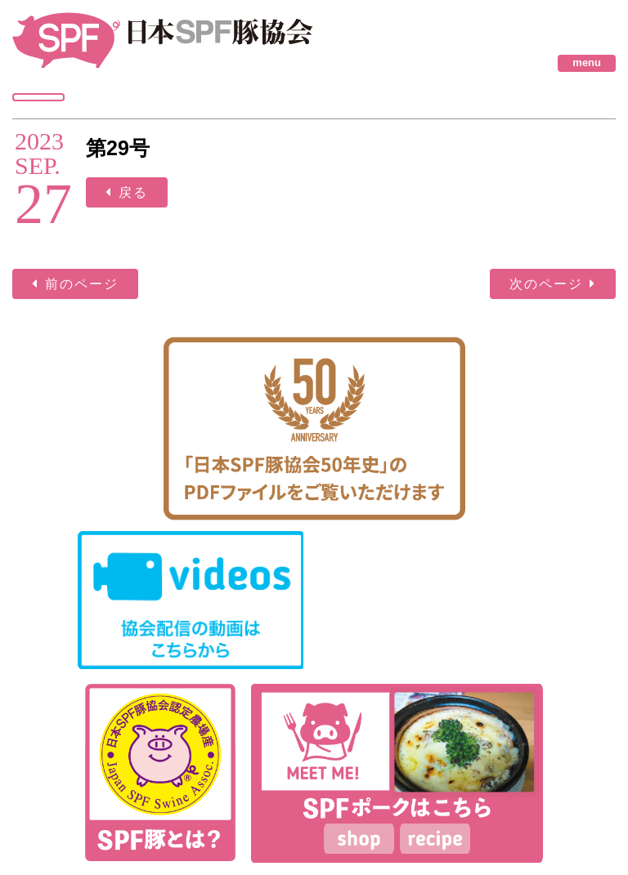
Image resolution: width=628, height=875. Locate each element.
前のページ (82, 284)
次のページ (546, 284)
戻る (133, 192)
